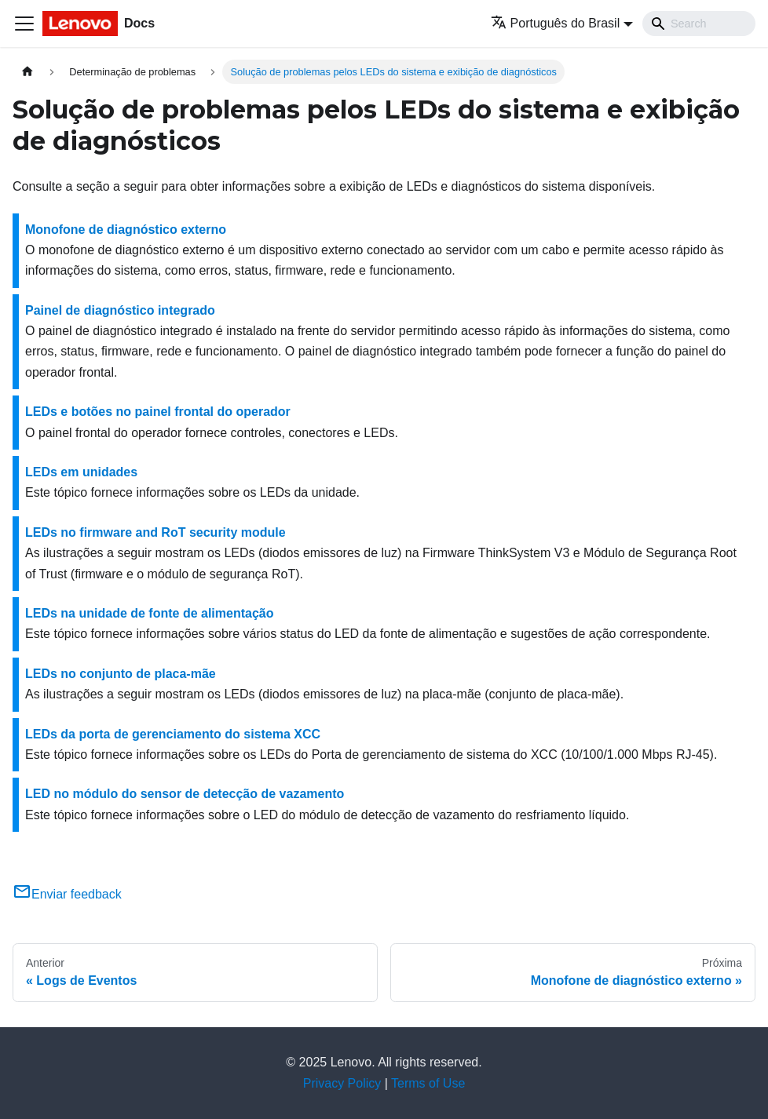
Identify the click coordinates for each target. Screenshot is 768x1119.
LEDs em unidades (81, 472)
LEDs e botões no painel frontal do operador (158, 411)
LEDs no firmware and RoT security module (155, 532)
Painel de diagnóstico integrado (120, 310)
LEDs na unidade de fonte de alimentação (149, 613)
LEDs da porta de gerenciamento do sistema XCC (172, 734)
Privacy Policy (342, 1083)
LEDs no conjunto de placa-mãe (120, 673)
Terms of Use (428, 1083)
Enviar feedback (67, 894)
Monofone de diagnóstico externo (125, 229)
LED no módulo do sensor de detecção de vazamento (184, 793)
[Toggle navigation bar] (24, 23)
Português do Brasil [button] (555, 23)
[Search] (698, 23)
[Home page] (27, 72)
